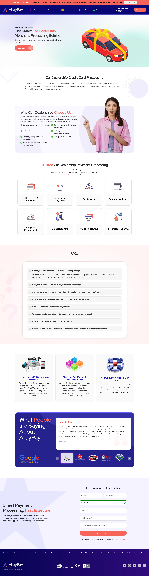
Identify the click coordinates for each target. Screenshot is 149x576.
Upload (143, 553)
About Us (84, 553)
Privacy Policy (121, 539)
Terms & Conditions (129, 553)
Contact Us (73, 553)
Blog (103, 553)
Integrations (101, 10)
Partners (86, 10)
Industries (69, 10)
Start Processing (103, 533)
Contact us (72, 175)
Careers (94, 553)
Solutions (36, 10)
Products (52, 10)
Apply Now (140, 10)
